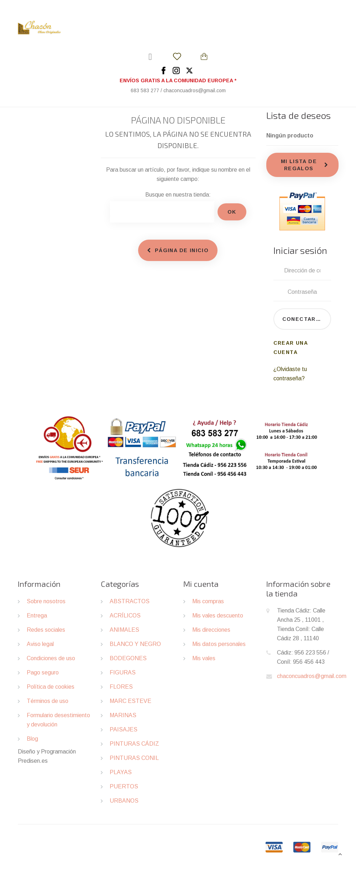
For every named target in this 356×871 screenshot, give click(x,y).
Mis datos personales (219, 644)
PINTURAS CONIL (134, 758)
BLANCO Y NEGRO (135, 644)
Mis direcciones (211, 630)
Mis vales (203, 658)
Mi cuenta (201, 583)
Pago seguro (43, 672)
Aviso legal (40, 644)
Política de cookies (50, 687)
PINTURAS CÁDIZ (134, 744)
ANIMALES (124, 630)
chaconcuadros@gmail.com (311, 676)
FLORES (121, 687)
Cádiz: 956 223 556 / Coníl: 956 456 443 (303, 657)
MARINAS (123, 715)
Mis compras (208, 601)
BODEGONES (128, 658)
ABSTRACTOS (130, 601)
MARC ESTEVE (130, 701)
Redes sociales (46, 630)
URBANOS (124, 801)
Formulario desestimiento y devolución (58, 719)
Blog (32, 739)
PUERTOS (124, 786)
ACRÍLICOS (125, 615)
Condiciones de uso (51, 658)
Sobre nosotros (46, 601)
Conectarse (303, 319)
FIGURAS (123, 672)
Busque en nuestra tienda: (178, 195)
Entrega (37, 615)
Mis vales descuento (217, 615)
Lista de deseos (298, 115)
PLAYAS (121, 772)
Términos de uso (47, 701)
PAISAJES (123, 729)
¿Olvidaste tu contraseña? (290, 373)
